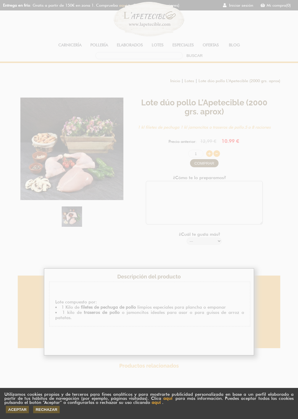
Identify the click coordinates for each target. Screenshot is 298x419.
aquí (167, 398)
